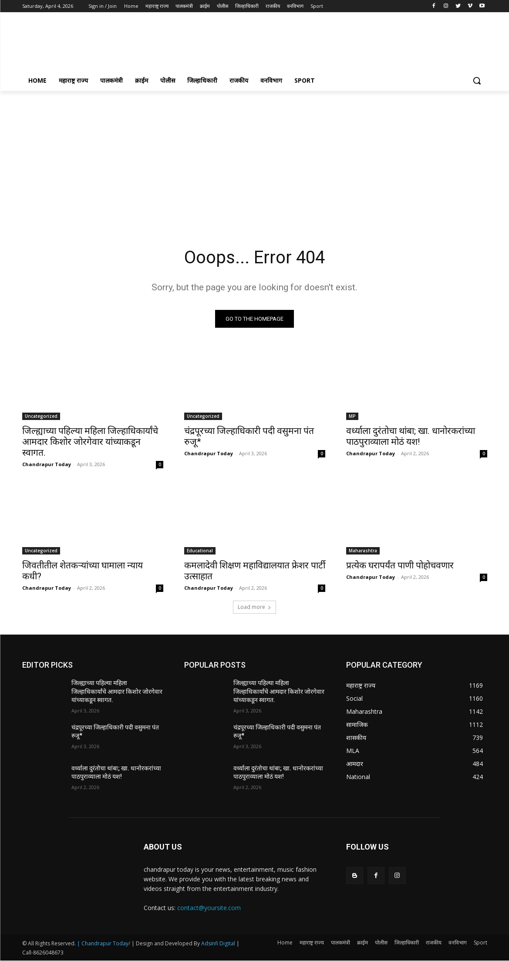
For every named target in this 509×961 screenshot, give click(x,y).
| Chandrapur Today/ (103, 944)
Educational (200, 551)
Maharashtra (363, 551)
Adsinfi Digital (218, 944)
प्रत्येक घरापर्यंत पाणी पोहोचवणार (400, 565)
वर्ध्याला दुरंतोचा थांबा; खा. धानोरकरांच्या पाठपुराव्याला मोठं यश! (410, 436)
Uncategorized (41, 416)
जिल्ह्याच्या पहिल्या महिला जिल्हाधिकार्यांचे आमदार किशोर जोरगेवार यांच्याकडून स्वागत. (90, 442)
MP (352, 416)
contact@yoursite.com (209, 908)
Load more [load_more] (254, 607)
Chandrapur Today (46, 464)
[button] (476, 80)
